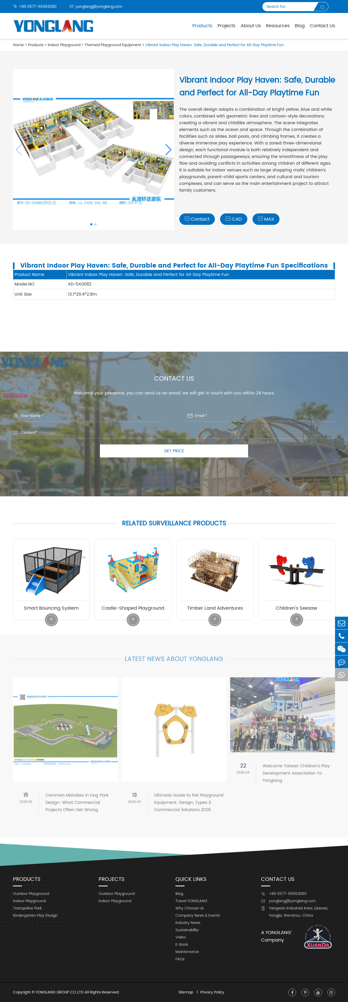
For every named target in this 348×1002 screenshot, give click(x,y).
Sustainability (187, 930)
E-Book (181, 945)
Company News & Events (197, 916)
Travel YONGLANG (191, 901)
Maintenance (187, 952)
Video (180, 937)
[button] (168, 149)
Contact (197, 219)
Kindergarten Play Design (35, 916)
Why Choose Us (189, 908)
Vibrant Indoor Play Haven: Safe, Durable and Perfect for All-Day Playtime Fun (214, 45)
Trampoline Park (27, 908)
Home (18, 45)
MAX (266, 219)
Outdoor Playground (31, 894)
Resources (278, 26)
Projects (226, 26)
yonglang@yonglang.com (96, 7)
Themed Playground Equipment (113, 45)
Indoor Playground (64, 45)
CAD (234, 219)
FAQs (180, 959)
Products (202, 26)
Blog (300, 26)
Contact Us (322, 26)
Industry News (187, 923)
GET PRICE (174, 451)
